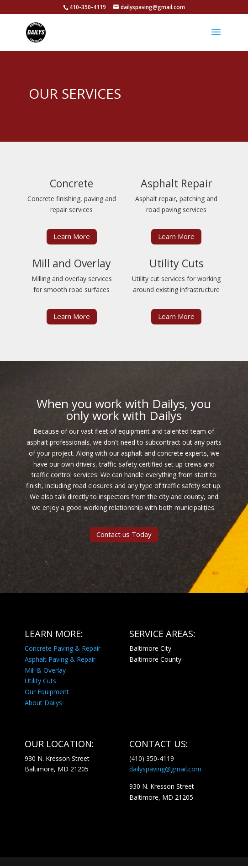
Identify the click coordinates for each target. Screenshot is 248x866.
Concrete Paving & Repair (62, 648)
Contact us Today (124, 534)
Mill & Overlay (45, 670)
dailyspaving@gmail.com (165, 769)
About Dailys (43, 702)
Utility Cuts (40, 680)
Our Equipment (47, 691)
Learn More (71, 236)
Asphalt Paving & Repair (60, 659)
